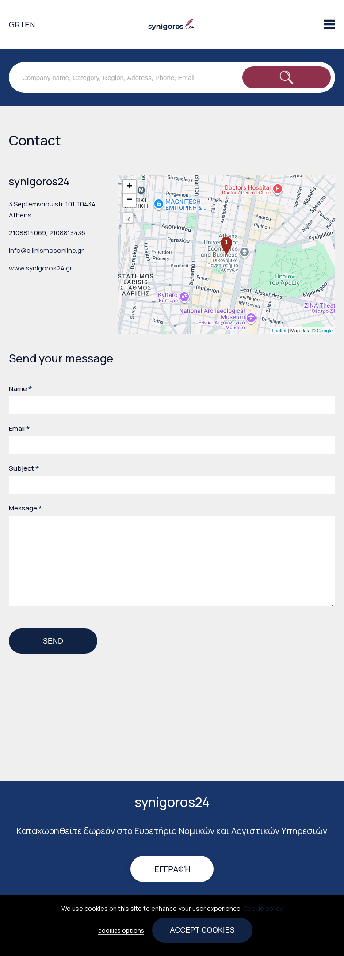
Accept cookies (202, 930)
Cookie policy (263, 908)
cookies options (121, 930)
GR (14, 24)
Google (325, 330)
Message (25, 508)
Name (20, 388)
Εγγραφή (172, 869)
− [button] (130, 200)
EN (30, 24)
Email (19, 428)
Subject (24, 468)
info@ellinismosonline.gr (46, 250)
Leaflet (279, 330)
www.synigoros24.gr (40, 268)
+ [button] (130, 187)
